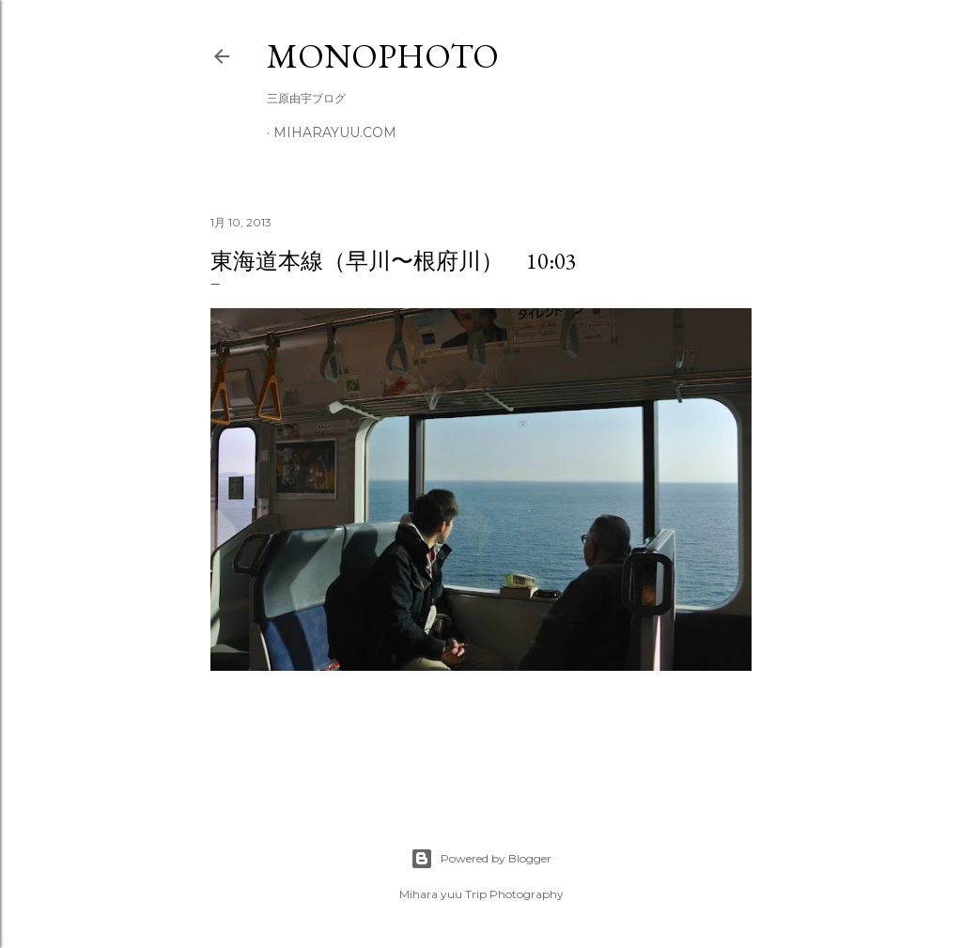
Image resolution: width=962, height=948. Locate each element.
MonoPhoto (383, 56)
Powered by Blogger (481, 858)
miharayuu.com (334, 132)
